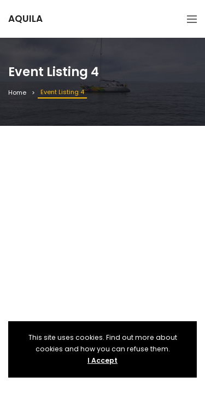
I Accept (102, 360)
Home (17, 92)
